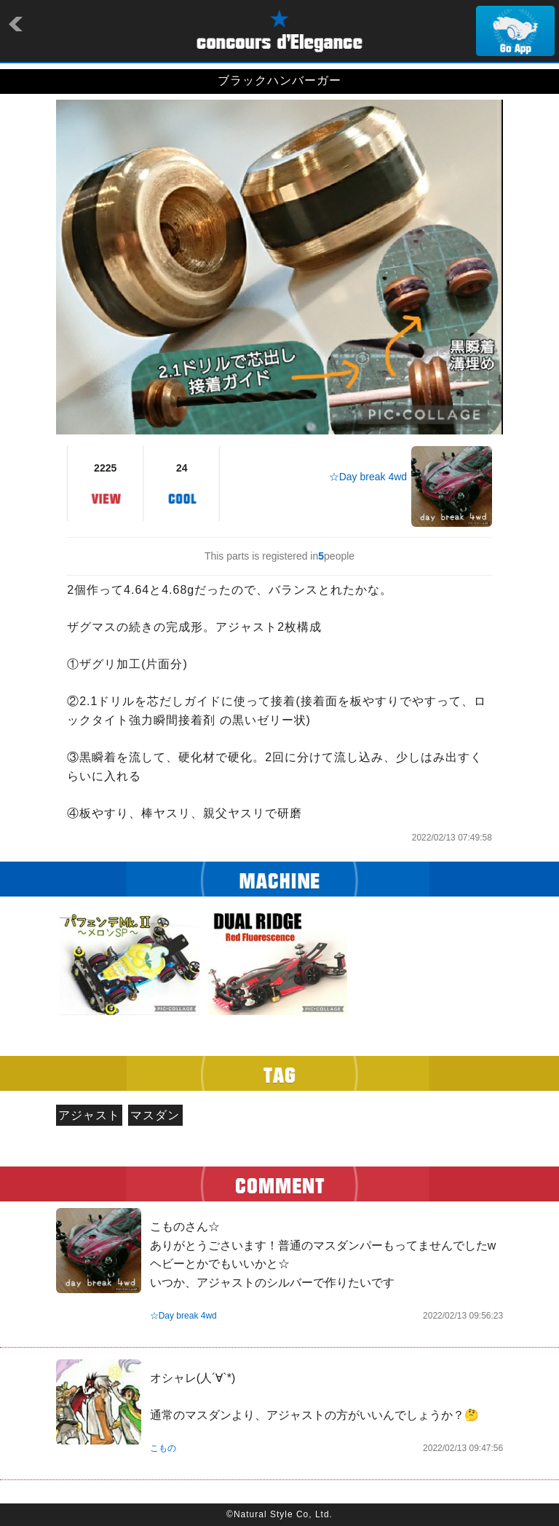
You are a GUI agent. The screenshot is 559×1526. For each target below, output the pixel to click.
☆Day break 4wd (368, 476)
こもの (163, 1448)
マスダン (155, 1115)
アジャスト (89, 1115)
